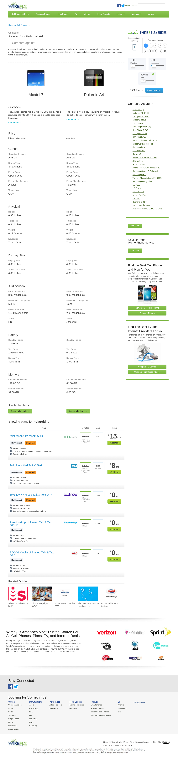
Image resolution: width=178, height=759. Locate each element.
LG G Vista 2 (138, 188)
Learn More (135, 225)
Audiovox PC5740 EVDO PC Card (147, 208)
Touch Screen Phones (98, 712)
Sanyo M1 (137, 154)
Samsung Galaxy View (142, 181)
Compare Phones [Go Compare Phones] (147, 313)
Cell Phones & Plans (20, 14)
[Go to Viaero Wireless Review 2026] (65, 594)
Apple (31, 705)
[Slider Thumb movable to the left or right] (133, 66)
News (127, 5)
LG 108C (136, 198)
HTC (31, 712)
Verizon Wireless (15, 705)
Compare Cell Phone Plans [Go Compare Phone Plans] (147, 307)
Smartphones (94, 705)
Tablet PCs (52, 708)
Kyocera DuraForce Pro (143, 143)
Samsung (32, 725)
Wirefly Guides (137, 702)
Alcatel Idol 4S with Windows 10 (146, 167)
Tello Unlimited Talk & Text (26, 465)
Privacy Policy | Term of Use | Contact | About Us (131, 741)
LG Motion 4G (139, 150)
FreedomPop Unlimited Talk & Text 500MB (31, 524)
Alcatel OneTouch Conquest (145, 157)
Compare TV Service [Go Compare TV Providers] (147, 366)
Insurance (121, 14)
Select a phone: (134, 39)
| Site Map (157, 741)
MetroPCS (12, 725)
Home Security (103, 14)
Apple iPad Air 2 (139, 164)
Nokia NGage (138, 109)
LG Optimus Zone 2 (141, 116)
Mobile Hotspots (54, 705)
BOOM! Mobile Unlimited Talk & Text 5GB (32, 554)
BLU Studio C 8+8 (140, 130)
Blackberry (119, 708)
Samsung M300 (139, 174)
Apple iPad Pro (139, 195)
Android (118, 705)
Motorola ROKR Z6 (141, 112)
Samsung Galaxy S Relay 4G (145, 171)
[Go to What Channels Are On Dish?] (18, 594)
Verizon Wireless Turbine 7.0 (145, 140)
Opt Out (166, 741)
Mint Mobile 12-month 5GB (26, 436)
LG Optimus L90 (140, 133)
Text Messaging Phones (98, 715)
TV (76, 14)
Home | (106, 741)
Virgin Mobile (13, 718)
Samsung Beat (139, 147)
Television (72, 708)
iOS (116, 712)
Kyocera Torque (139, 119)
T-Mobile (11, 715)
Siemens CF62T (140, 201)
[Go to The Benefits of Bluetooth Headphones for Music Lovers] (88, 594)
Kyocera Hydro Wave (142, 205)
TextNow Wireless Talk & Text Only (31, 494)
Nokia (31, 722)
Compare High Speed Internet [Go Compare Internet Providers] (147, 372)
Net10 (10, 722)
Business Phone (43, 14)
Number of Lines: (155, 40)
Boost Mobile (13, 728)
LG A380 (136, 184)
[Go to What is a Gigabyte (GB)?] (42, 594)
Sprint (10, 712)
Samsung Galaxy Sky (142, 126)
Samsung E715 (139, 137)
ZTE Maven (138, 160)
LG (30, 715)
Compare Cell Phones (17, 25)
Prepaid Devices (95, 708)
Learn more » (14, 122)
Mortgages (136, 14)
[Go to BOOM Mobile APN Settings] (111, 594)
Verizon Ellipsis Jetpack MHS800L (147, 178)
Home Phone (62, 14)
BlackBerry (33, 708)
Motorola (32, 718)
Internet (87, 14)
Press (134, 5)
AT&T (10, 708)
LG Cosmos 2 (138, 123)
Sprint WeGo (138, 191)
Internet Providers (75, 705)
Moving (151, 14)
